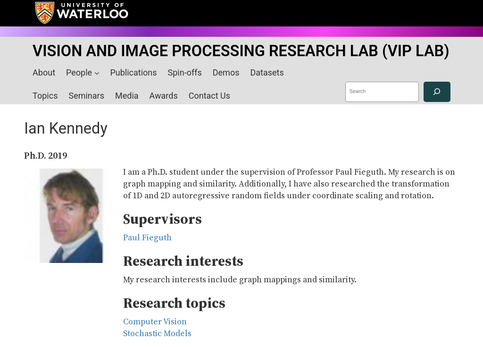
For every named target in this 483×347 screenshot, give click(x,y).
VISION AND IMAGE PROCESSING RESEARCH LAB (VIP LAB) (241, 51)
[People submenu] (97, 73)
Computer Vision (155, 322)
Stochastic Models (157, 334)
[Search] (437, 92)
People (79, 72)
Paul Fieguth (147, 238)
